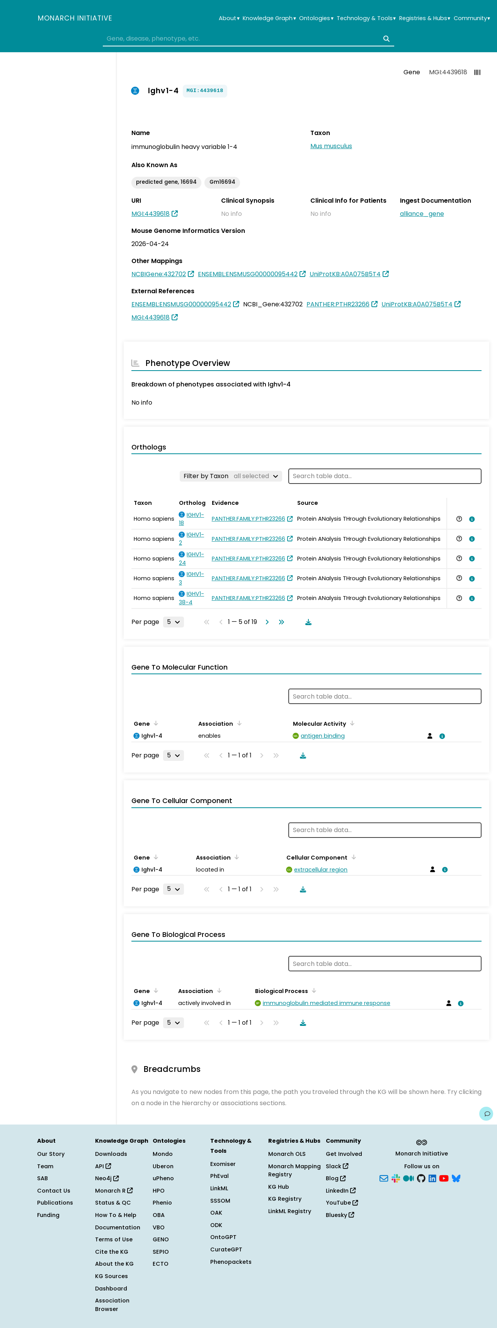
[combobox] (248, 38)
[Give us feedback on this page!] (486, 1114)
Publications (55, 1203)
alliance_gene (422, 213)
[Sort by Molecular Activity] (351, 723)
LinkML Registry (289, 1211)
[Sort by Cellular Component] (352, 857)
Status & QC (113, 1203)
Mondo (163, 1154)
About (229, 18)
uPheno (163, 1178)
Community (472, 18)
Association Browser (112, 1305)
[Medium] (408, 1178)
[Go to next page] (265, 622)
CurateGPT (226, 1249)
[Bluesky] (456, 1178)
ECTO (161, 1264)
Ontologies (316, 18)
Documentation (117, 1227)
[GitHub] (421, 1178)
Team (45, 1166)
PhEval (219, 1176)
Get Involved (344, 1154)
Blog (336, 1178)
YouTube (342, 1203)
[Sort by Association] (237, 723)
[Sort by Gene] (154, 723)
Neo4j (107, 1178)
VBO (159, 1227)
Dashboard (111, 1288)
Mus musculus (331, 146)
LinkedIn (341, 1191)
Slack (337, 1166)
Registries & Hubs (424, 18)
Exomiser (223, 1164)
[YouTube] (444, 1178)
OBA (159, 1215)
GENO (161, 1239)
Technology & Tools (366, 18)
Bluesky (340, 1215)
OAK (216, 1213)
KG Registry (284, 1199)
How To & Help (115, 1215)
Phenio (162, 1203)
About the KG (114, 1264)
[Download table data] (307, 622)
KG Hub (278, 1187)
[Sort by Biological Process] (312, 990)
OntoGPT (223, 1237)
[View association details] (470, 519)
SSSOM (220, 1201)
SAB (42, 1178)
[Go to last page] (280, 622)
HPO (159, 1191)
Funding (48, 1215)
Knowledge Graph (269, 18)
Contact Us (53, 1191)
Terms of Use (114, 1239)
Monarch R (114, 1191)
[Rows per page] (173, 622)
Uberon (163, 1166)
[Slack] (395, 1178)
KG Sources (111, 1276)
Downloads (111, 1154)
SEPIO (161, 1252)
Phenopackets (231, 1262)
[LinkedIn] (432, 1178)
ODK (216, 1225)
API (103, 1166)
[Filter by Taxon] (231, 476)
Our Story (51, 1154)
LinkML (219, 1188)
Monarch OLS (287, 1154)
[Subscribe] (384, 1178)
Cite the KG (111, 1252)
